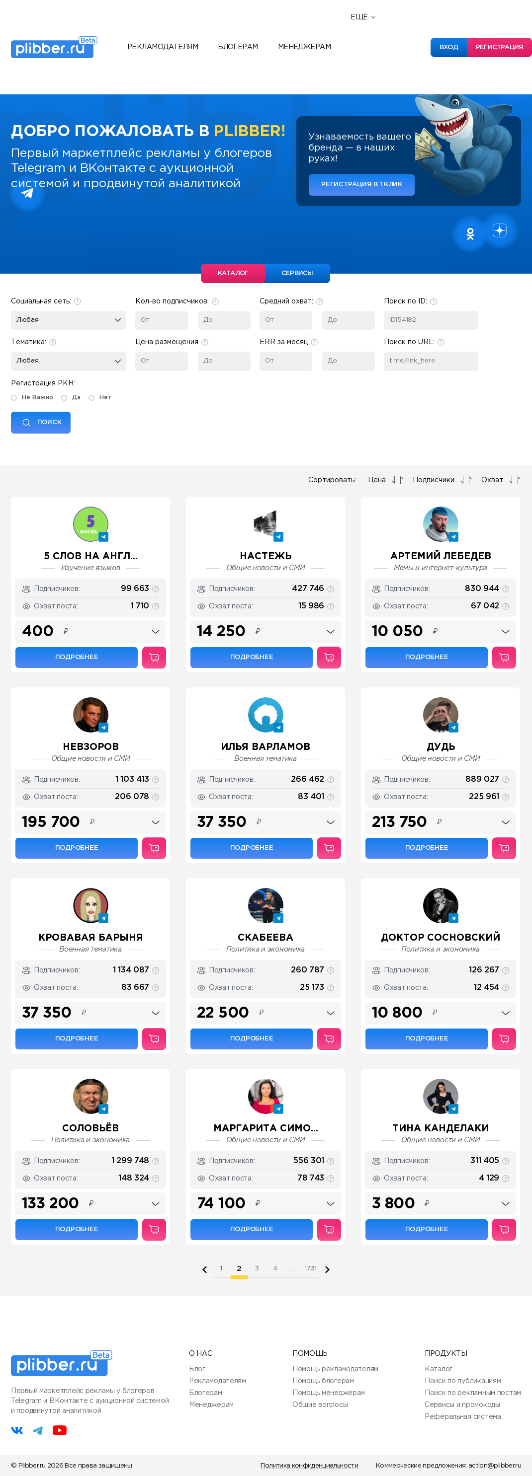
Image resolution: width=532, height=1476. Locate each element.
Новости (371, 41)
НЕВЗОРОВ (91, 747)
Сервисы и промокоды (462, 1405)
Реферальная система (463, 1417)
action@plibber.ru (494, 1466)
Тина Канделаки (440, 1128)
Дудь (441, 747)
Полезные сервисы (391, 56)
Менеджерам (304, 47)
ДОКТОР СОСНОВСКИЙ (440, 938)
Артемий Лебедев (440, 556)
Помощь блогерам (323, 1381)
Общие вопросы (320, 1405)
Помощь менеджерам (328, 1393)
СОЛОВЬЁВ (90, 1128)
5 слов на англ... (91, 556)
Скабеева (265, 938)
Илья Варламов (265, 747)
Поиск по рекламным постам (473, 1393)
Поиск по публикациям (463, 1381)
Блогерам (238, 47)
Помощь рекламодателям (335, 1369)
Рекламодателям (162, 47)
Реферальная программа (404, 26)
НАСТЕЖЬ (265, 556)
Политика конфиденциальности (309, 1466)
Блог (197, 1369)
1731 (311, 1268)
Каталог (438, 1369)
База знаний (378, 71)
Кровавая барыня (90, 938)
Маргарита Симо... (265, 1128)
